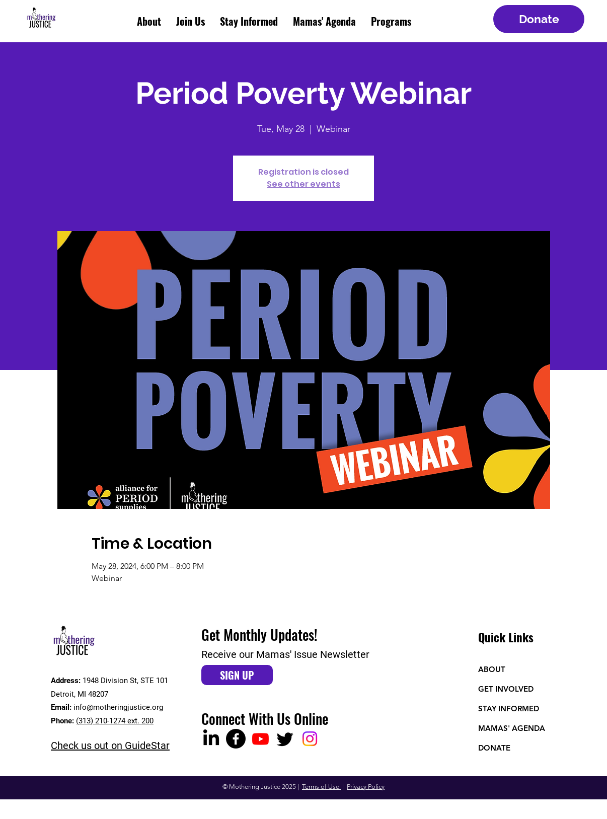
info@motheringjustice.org (118, 707)
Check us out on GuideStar (110, 745)
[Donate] (538, 19)
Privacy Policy (366, 786)
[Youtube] (260, 739)
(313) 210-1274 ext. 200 (115, 720)
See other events (303, 184)
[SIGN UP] (237, 675)
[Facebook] (236, 739)
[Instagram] (310, 739)
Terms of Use (321, 786)
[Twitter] (285, 739)
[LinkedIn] (211, 739)
